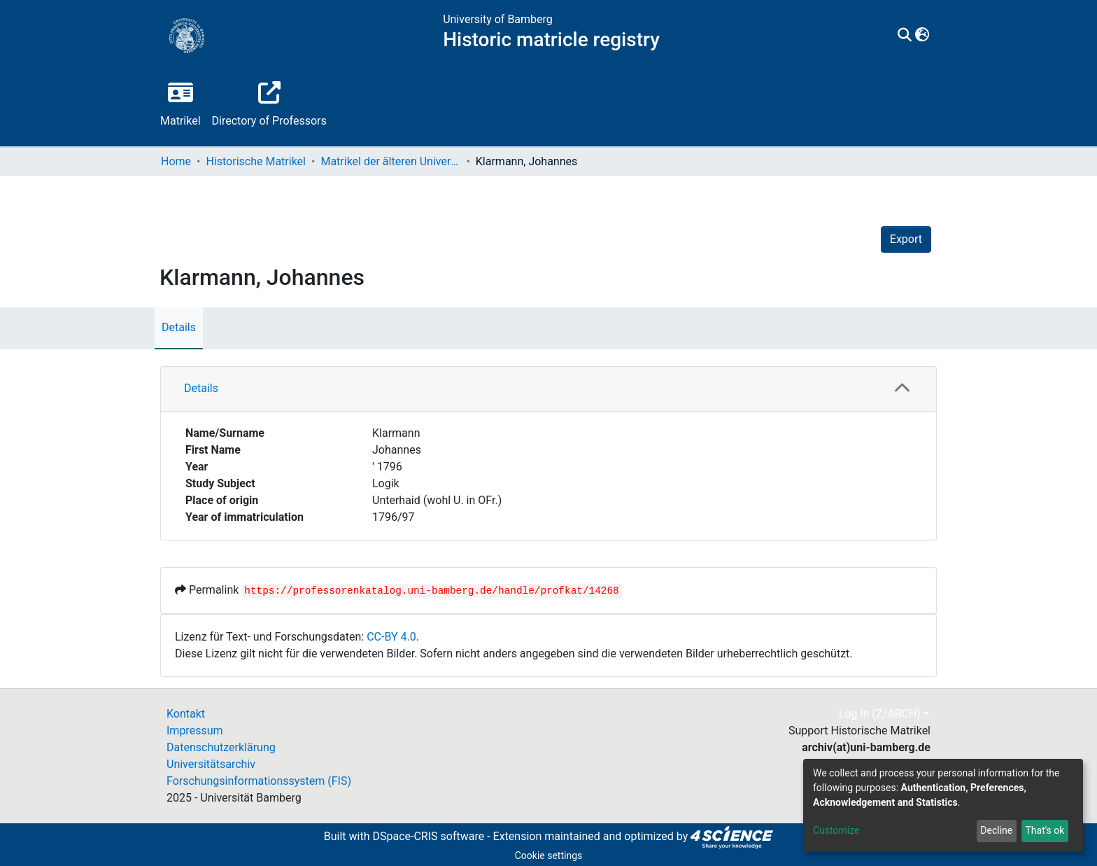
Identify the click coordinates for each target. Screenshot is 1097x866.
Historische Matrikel (256, 161)
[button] (922, 35)
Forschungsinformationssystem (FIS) (259, 781)
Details (179, 327)
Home (176, 161)
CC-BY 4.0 (391, 636)
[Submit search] (905, 35)
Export (906, 239)
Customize (836, 830)
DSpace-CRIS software (428, 836)
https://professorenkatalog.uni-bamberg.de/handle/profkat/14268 (431, 590)
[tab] (548, 389)
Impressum (195, 730)
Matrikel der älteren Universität (390, 161)
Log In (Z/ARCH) (880, 713)
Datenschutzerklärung (221, 747)
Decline (996, 830)
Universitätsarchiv (211, 764)
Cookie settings (549, 855)
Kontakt (186, 713)
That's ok (1044, 830)
